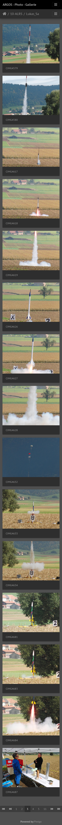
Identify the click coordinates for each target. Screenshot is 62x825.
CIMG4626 (12, 326)
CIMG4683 (12, 688)
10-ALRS (16, 14)
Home (4, 13)
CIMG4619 (12, 275)
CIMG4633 (12, 533)
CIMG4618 (12, 223)
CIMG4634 (12, 585)
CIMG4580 (12, 119)
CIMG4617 (12, 171)
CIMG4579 (12, 68)
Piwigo (38, 821)
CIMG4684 (12, 740)
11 (45, 809)
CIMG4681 (12, 637)
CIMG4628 (12, 430)
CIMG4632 (12, 481)
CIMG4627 (12, 378)
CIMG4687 (12, 792)
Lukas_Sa (32, 14)
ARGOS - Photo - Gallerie (19, 4)
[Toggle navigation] (55, 4)
